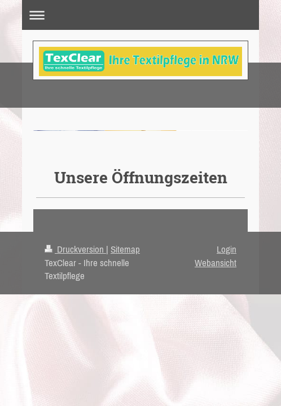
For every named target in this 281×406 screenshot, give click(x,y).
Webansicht (215, 262)
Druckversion (75, 249)
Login (226, 249)
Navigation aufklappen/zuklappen (140, 15)
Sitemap (125, 249)
